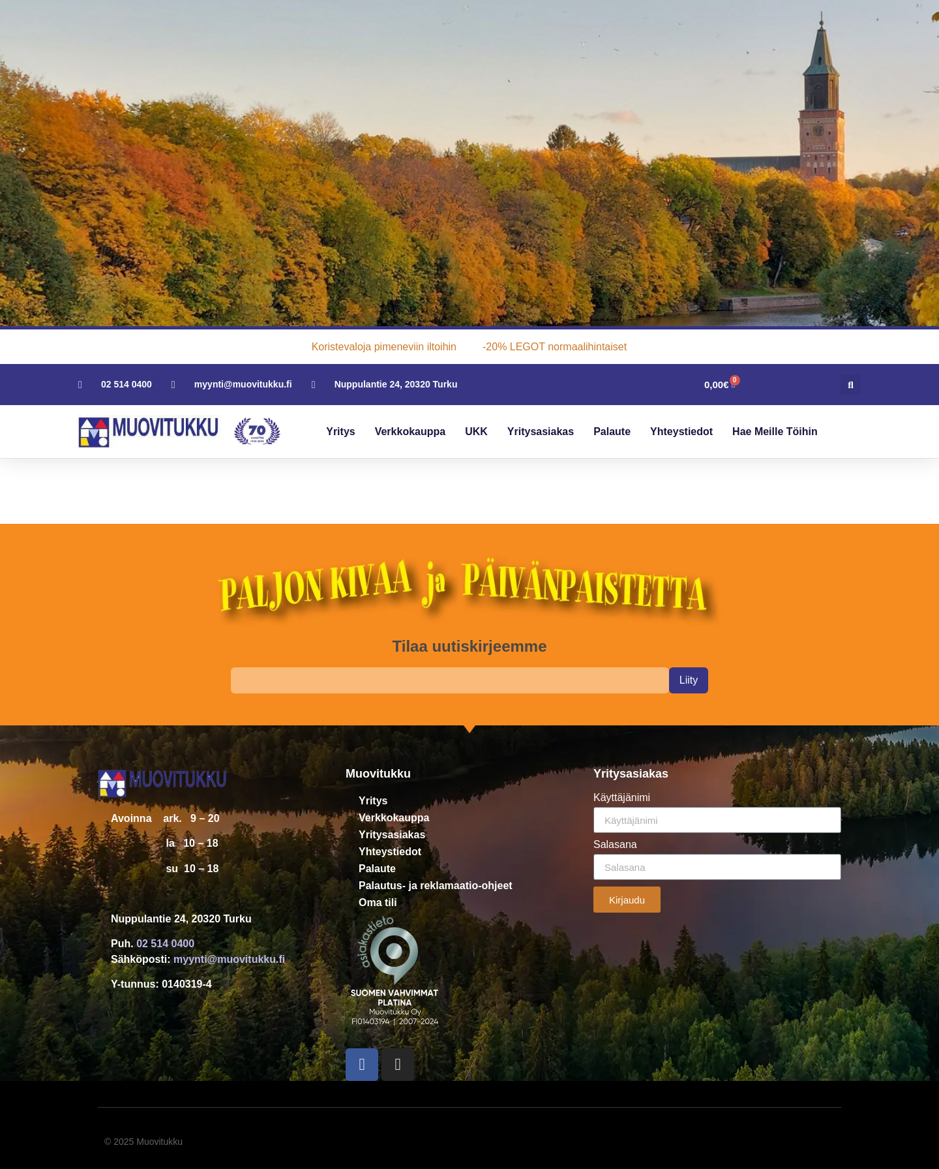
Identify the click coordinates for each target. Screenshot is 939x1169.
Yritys (340, 431)
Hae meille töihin (775, 431)
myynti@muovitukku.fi (229, 959)
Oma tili (378, 902)
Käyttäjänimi (621, 798)
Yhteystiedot (681, 431)
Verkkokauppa (410, 431)
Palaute (612, 431)
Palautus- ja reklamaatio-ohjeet (436, 885)
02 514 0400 (165, 943)
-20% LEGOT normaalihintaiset (555, 346)
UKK (476, 431)
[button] (851, 384)
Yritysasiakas (540, 431)
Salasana (615, 845)
